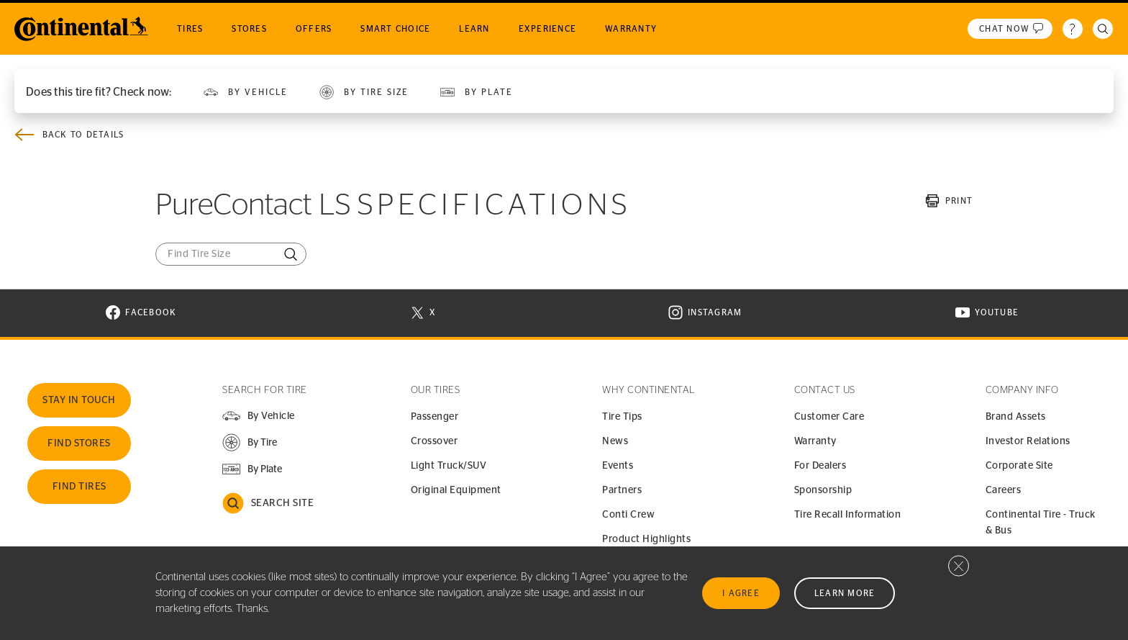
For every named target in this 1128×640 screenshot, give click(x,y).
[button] (249, 442)
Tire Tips (622, 417)
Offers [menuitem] (314, 28)
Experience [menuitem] (548, 28)
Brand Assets (1016, 417)
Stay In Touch (79, 400)
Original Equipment (456, 490)
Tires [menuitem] (190, 28)
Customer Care (829, 417)
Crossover (434, 441)
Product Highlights (646, 539)
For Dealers (820, 466)
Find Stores (79, 443)
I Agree (741, 593)
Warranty (815, 441)
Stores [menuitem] (249, 28)
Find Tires (79, 487)
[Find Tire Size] (230, 254)
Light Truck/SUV (449, 466)
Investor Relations (1028, 441)
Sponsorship (823, 490)
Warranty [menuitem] (631, 28)
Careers (1004, 490)
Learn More (844, 593)
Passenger (435, 417)
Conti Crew (628, 515)
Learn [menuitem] (474, 28)
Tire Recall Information (847, 515)
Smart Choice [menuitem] (395, 28)
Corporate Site (1019, 466)
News (615, 441)
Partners (622, 490)
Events (617, 466)
